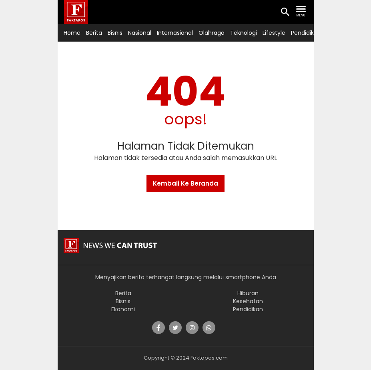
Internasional (175, 33)
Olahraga (212, 33)
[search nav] (301, 11)
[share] (158, 327)
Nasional (139, 33)
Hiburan (248, 293)
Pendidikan (306, 33)
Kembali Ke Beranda (185, 183)
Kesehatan (248, 301)
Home (72, 33)
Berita (94, 33)
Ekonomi (123, 309)
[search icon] (285, 12)
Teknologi (243, 33)
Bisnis (115, 33)
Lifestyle (274, 33)
